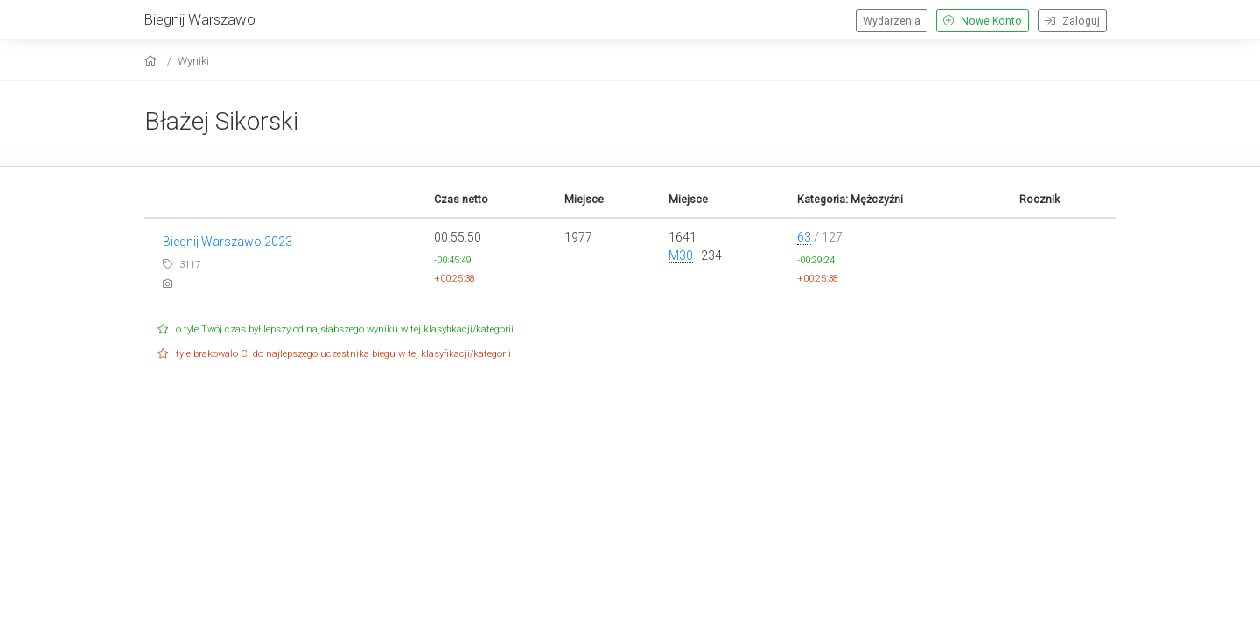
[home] (152, 60)
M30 (680, 255)
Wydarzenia (891, 21)
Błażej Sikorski (221, 121)
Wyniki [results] (193, 60)
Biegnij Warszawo (200, 19)
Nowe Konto (982, 21)
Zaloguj (1072, 21)
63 (804, 237)
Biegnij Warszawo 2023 (227, 241)
